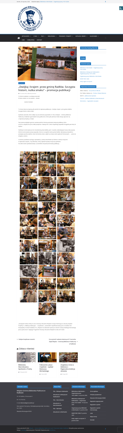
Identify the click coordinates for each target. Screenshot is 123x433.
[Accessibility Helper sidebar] (121, 8)
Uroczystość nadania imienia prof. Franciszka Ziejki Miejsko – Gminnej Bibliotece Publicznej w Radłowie (63, 341)
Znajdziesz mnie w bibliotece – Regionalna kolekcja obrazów (68, 368)
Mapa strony (93, 416)
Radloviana (51, 36)
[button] (30, 36)
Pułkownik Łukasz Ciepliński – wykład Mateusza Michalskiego (46, 368)
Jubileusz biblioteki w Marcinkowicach (94, 98)
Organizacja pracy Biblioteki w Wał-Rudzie (90, 76)
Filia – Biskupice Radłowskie (60, 391)
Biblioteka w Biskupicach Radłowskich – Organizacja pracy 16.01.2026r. (79, 400)
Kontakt (39, 40)
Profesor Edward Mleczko (99, 93)
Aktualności (25, 36)
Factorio (82, 98)
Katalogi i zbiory (81, 36)
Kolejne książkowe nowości (26, 339)
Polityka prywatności (95, 394)
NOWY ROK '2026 (84, 79)
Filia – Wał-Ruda (57, 408)
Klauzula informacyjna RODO (24, 411)
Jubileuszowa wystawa (90, 96)
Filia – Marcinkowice (58, 400)
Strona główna (94, 391)
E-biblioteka (30, 40)
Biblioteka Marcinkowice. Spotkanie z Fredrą (25, 367)
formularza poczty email (37, 406)
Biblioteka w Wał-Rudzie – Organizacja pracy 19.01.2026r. (54, 1)
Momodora (83, 101)
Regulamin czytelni (95, 404)
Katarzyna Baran (32, 93)
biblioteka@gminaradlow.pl (27, 403)
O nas (35, 36)
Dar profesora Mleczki (94, 90)
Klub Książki (93, 36)
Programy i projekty (65, 36)
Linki (23, 40)
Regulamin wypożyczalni (96, 401)
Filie (42, 36)
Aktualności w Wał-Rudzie (60, 412)
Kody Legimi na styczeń (86, 81)
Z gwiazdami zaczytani (92, 101)
